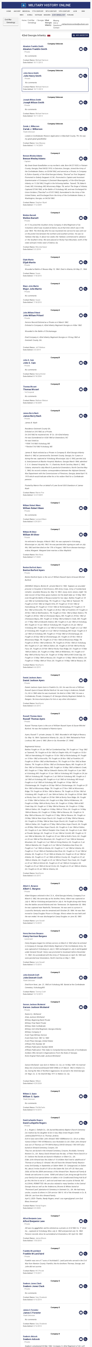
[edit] (85, 49)
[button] (45, 46)
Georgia (40, 20)
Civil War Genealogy (32, 21)
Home (24, 20)
